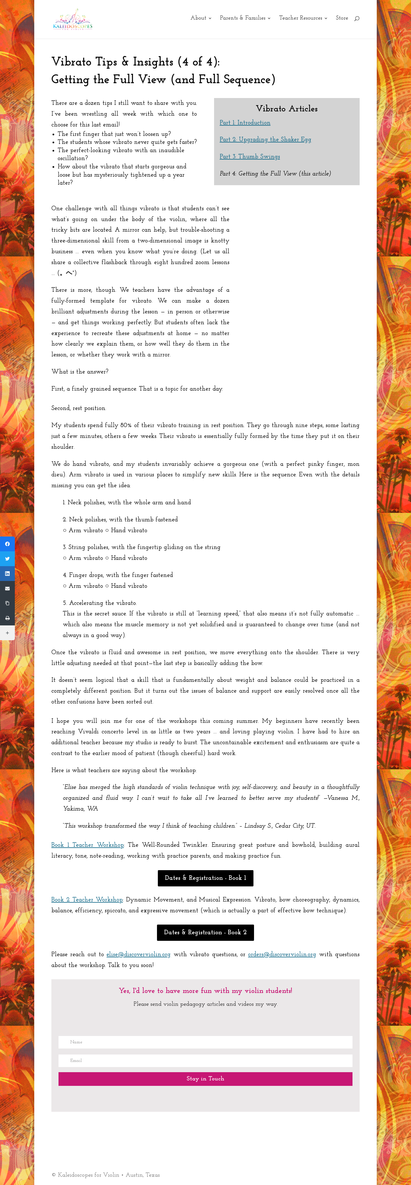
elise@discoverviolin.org (138, 954)
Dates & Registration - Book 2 (205, 932)
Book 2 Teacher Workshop (87, 900)
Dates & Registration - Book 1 (205, 878)
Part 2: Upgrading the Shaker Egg (265, 139)
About (198, 21)
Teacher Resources (300, 21)
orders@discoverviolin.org (282, 954)
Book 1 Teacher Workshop (87, 845)
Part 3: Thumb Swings (250, 157)
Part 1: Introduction (245, 123)
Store (342, 21)
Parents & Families (242, 21)
